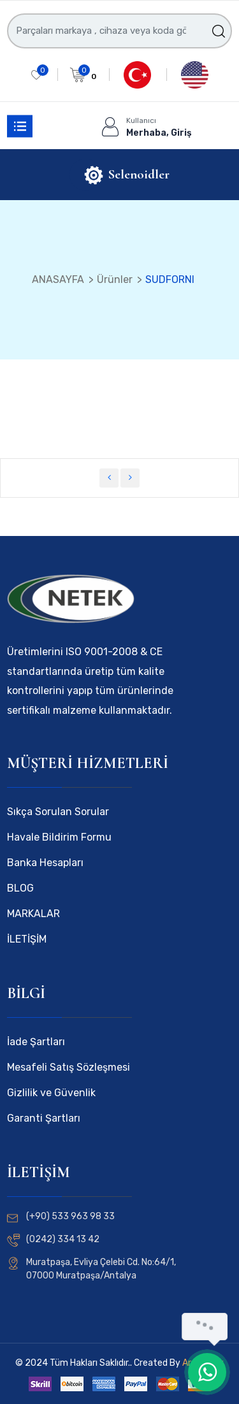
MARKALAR (33, 914)
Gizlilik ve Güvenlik (51, 1093)
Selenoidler (139, 174)
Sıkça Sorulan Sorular (58, 812)
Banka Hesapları (45, 863)
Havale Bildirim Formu (59, 837)
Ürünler (115, 279)
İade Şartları (36, 1042)
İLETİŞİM (27, 939)
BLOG (20, 888)
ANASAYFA (58, 279)
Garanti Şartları (43, 1118)
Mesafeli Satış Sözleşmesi (68, 1067)
